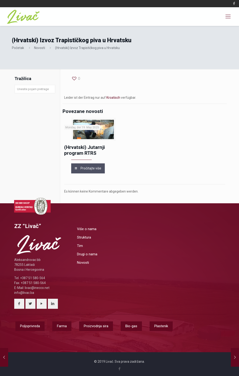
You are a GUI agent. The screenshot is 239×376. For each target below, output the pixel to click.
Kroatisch (113, 97)
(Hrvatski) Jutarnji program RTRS (84, 150)
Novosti (39, 48)
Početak (18, 48)
